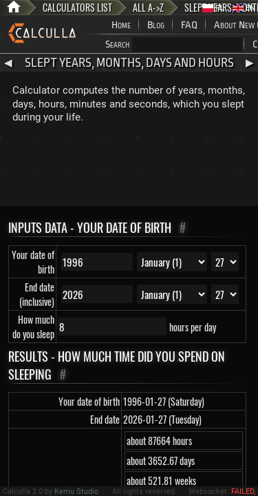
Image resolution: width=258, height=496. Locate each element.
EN (244, 7)
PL (213, 7)
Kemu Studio (76, 491)
